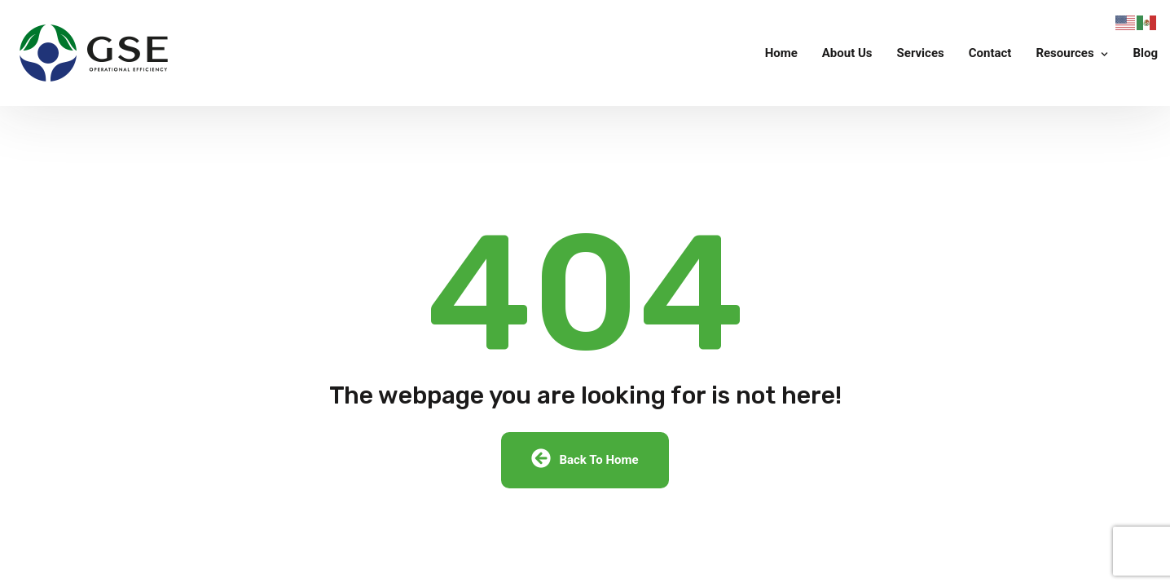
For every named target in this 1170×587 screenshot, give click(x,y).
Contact (990, 53)
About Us (847, 53)
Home (781, 53)
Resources (1064, 53)
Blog (1145, 53)
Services (920, 53)
